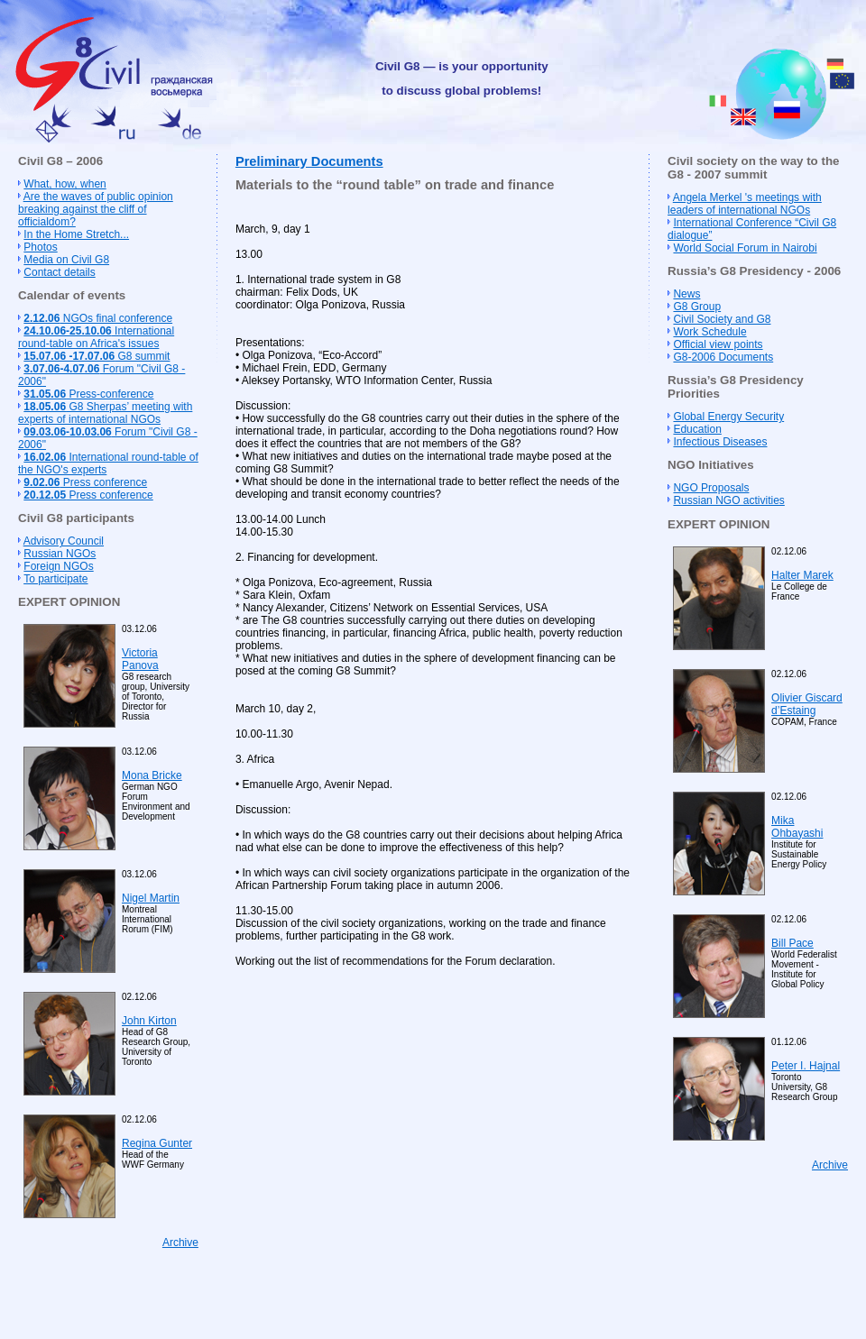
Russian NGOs (59, 553)
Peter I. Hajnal (805, 1065)
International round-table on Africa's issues (96, 337)
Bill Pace (792, 943)
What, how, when (64, 184)
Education (697, 429)
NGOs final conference (97, 318)
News (686, 294)
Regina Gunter (157, 1143)
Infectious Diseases (720, 442)
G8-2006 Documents (723, 357)
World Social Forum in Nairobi (744, 248)
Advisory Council (63, 541)
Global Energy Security (728, 416)
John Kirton (149, 1020)
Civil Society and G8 (721, 319)
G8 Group (697, 306)
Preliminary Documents (309, 161)
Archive (180, 1242)
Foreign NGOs (58, 566)
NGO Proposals (711, 487)
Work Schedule (709, 332)
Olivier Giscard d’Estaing (807, 704)
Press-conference (88, 394)
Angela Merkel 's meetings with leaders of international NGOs (745, 203)
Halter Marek (802, 575)
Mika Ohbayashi (797, 826)
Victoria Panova (140, 659)
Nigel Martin (151, 898)
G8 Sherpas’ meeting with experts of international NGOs (105, 413)
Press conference (85, 482)
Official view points (717, 344)
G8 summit (96, 356)
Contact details (59, 272)
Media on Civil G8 (66, 259)
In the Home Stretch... (76, 234)
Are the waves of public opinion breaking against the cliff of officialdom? (95, 209)
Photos (40, 247)
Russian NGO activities (728, 500)
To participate (55, 579)
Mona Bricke (152, 775)
